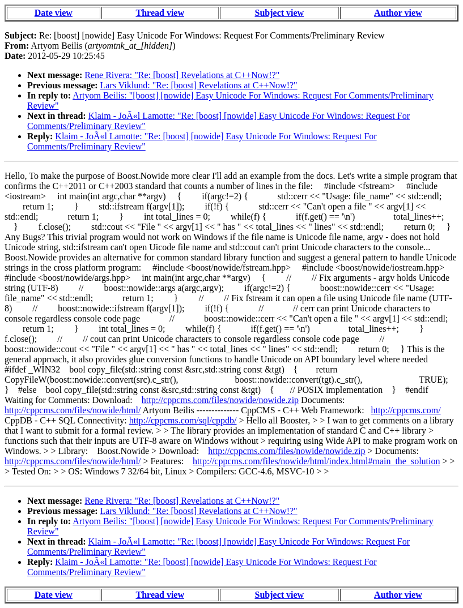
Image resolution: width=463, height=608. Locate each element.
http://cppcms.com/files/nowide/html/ (73, 410)
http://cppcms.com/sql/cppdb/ (183, 420)
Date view (54, 13)
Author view (398, 13)
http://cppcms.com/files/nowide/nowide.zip (220, 400)
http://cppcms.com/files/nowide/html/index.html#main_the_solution (316, 461)
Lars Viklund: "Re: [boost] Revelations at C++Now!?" (199, 85)
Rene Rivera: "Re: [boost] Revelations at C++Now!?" (181, 75)
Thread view (160, 13)
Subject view (279, 13)
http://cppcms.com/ (406, 410)
